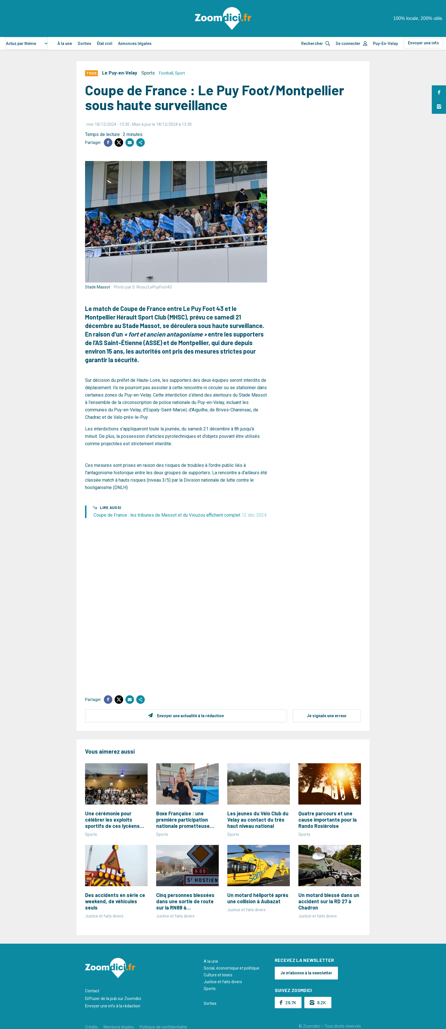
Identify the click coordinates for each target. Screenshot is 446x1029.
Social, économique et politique (231, 968)
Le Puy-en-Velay (119, 73)
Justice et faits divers (223, 981)
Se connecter (348, 43)
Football (166, 73)
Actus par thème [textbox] (21, 43)
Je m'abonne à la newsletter (306, 973)
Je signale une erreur (327, 716)
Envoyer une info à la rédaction (112, 1006)
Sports (148, 73)
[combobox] (27, 43)
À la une (64, 43)
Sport (180, 73)
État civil (104, 43)
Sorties (84, 43)
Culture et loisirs (218, 975)
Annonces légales (135, 43)
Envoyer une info (423, 43)
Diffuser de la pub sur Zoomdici (113, 998)
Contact (92, 991)
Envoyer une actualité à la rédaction (190, 716)
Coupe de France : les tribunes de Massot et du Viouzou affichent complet (180, 515)
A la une (211, 961)
